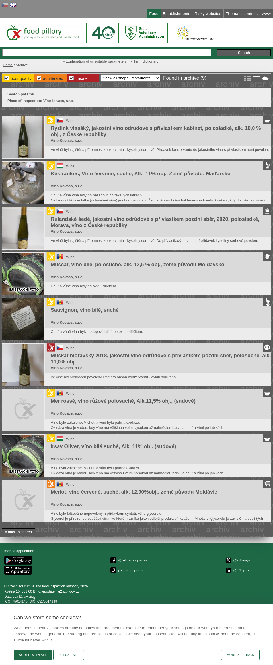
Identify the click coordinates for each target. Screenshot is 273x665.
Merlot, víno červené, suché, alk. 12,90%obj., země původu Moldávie (134, 492)
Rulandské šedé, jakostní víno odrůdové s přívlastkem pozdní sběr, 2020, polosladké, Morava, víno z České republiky (155, 222)
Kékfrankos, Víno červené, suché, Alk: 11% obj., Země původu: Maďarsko (141, 173)
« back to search (18, 532)
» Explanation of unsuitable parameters (95, 61)
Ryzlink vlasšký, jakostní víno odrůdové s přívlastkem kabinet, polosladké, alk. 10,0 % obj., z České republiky (156, 131)
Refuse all (69, 654)
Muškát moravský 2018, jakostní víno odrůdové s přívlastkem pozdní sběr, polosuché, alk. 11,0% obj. (161, 359)
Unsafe (81, 78)
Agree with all (33, 654)
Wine (70, 121)
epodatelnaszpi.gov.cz (60, 591)
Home (8, 65)
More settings (240, 654)
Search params (20, 94)
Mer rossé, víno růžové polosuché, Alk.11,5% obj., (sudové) (123, 401)
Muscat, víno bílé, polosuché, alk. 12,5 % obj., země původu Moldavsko (137, 264)
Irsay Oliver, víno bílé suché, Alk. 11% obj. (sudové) (113, 446)
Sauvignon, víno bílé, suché (85, 310)
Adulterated (53, 78)
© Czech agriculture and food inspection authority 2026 (46, 586)
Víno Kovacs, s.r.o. (67, 140)
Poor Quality (21, 78)
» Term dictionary (144, 61)
